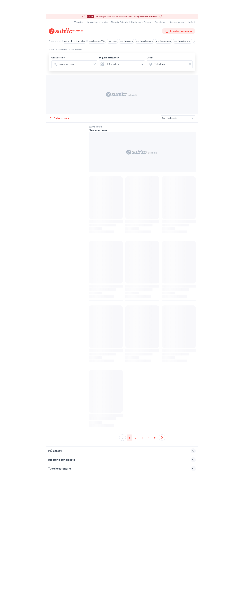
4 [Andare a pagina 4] (148, 437)
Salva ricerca (59, 118)
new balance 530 (97, 41)
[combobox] (75, 64)
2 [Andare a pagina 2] (135, 437)
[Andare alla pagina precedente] (122, 437)
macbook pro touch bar (74, 41)
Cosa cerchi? (58, 57)
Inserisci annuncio (178, 31)
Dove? (150, 57)
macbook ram (126, 41)
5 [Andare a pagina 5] (155, 437)
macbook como (163, 41)
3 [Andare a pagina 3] (142, 437)
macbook (112, 41)
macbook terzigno (182, 41)
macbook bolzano (144, 41)
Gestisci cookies (56, 520)
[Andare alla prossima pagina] (162, 437)
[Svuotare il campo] (94, 64)
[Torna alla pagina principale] (67, 31)
